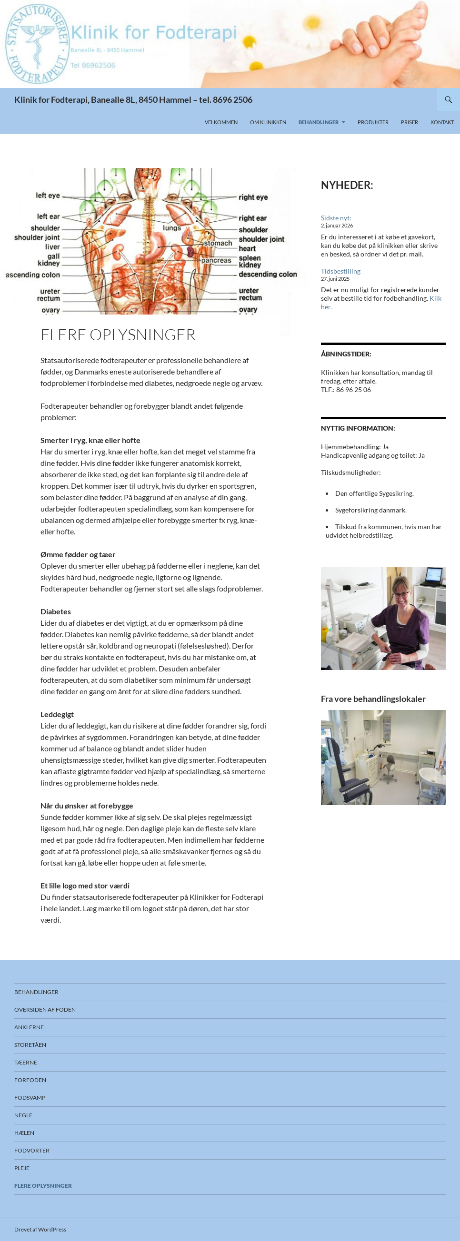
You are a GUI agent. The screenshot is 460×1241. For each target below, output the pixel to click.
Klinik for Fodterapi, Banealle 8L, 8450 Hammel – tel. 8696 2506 (133, 99)
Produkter (373, 122)
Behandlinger (319, 122)
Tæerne (25, 1062)
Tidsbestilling (340, 271)
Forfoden (30, 1079)
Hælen (24, 1132)
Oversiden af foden (45, 1009)
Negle (23, 1115)
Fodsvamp (29, 1097)
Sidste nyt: (336, 218)
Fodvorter (32, 1150)
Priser (409, 122)
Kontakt (442, 122)
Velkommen (221, 122)
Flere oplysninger (43, 1185)
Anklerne (29, 1027)
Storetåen (30, 1044)
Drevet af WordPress (40, 1229)
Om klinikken (268, 122)
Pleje (22, 1168)
